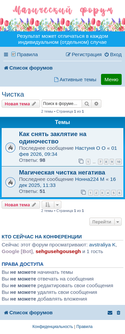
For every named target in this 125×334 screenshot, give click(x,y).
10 (118, 161)
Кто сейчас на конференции (42, 236)
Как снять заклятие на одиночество (52, 137)
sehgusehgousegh (58, 251)
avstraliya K (102, 244)
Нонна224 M (89, 179)
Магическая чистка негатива (62, 172)
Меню (111, 79)
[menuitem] (113, 54)
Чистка (13, 94)
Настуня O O (90, 148)
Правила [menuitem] (27, 54)
